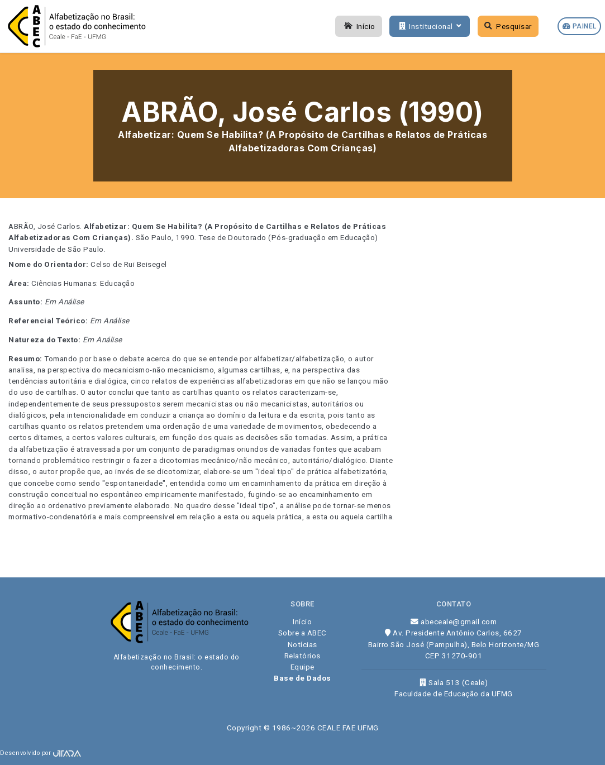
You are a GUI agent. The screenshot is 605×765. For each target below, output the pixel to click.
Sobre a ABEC (302, 632)
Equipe (302, 666)
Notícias (302, 644)
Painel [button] (580, 26)
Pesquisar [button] (508, 26)
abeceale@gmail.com (454, 621)
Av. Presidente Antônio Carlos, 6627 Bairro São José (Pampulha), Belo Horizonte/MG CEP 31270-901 (454, 644)
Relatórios (302, 655)
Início (358, 26)
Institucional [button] (429, 26)
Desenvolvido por (40, 753)
